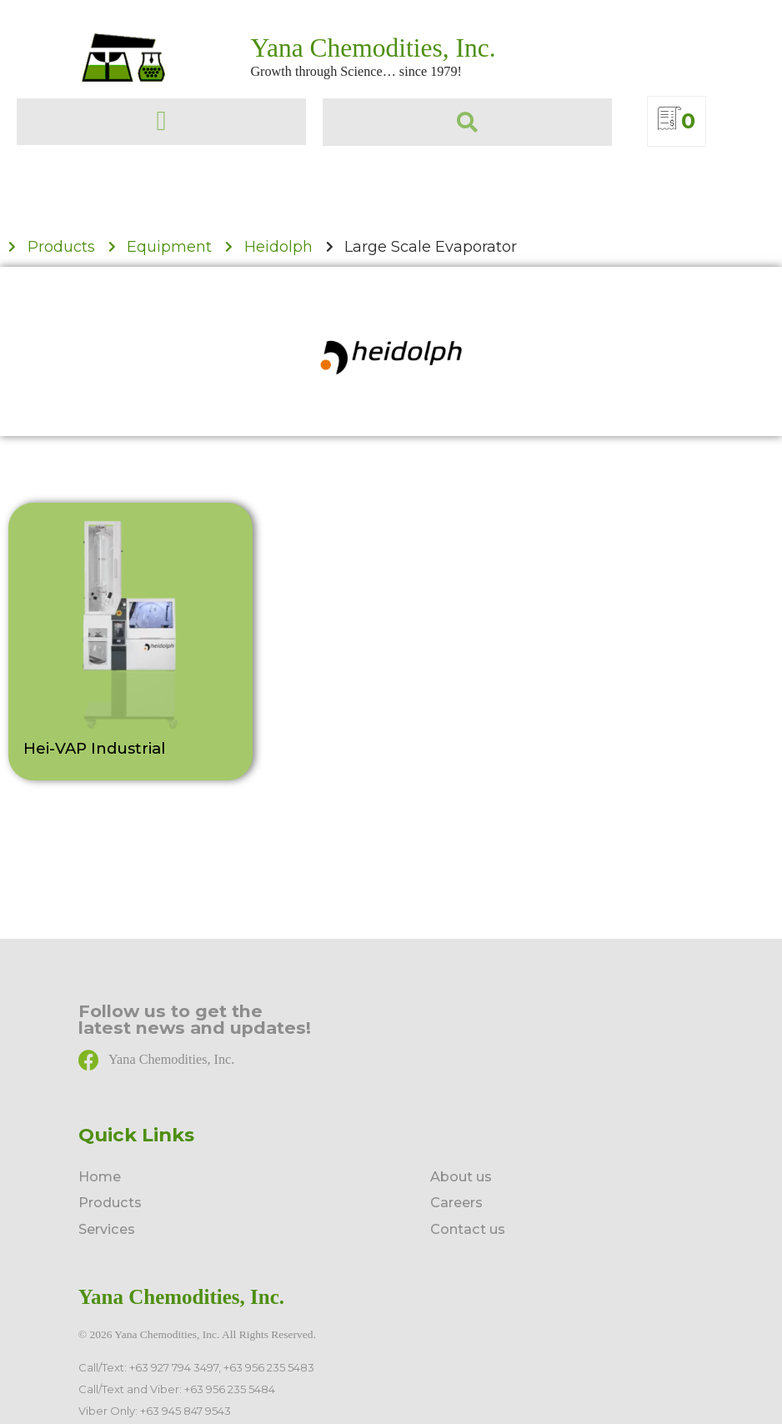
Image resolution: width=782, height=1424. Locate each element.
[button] (161, 122)
